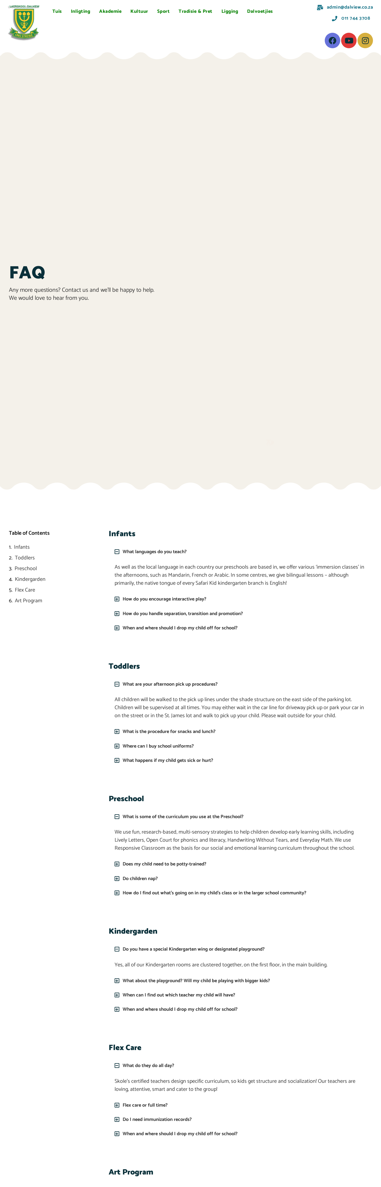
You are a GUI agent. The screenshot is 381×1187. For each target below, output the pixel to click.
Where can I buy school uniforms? (162, 745)
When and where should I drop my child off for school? (186, 627)
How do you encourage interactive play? (169, 599)
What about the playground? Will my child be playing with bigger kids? (204, 980)
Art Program (28, 601)
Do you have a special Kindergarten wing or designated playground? (201, 948)
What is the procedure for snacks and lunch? (174, 731)
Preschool (26, 569)
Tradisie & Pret (196, 11)
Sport (163, 11)
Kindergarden (30, 579)
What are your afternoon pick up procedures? (176, 684)
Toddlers (25, 558)
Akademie (110, 11)
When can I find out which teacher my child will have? (185, 994)
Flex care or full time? (148, 1104)
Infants (22, 547)
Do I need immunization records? (161, 1118)
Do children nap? (142, 878)
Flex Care (25, 590)
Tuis (57, 11)
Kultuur (139, 11)
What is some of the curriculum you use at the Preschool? (190, 816)
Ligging (229, 11)
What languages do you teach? (158, 551)
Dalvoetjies (260, 11)
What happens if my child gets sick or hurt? (173, 760)
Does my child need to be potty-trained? (169, 863)
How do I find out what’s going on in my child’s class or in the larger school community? (224, 892)
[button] (240, 552)
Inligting (80, 11)
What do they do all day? (151, 1064)
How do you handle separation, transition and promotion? (189, 613)
